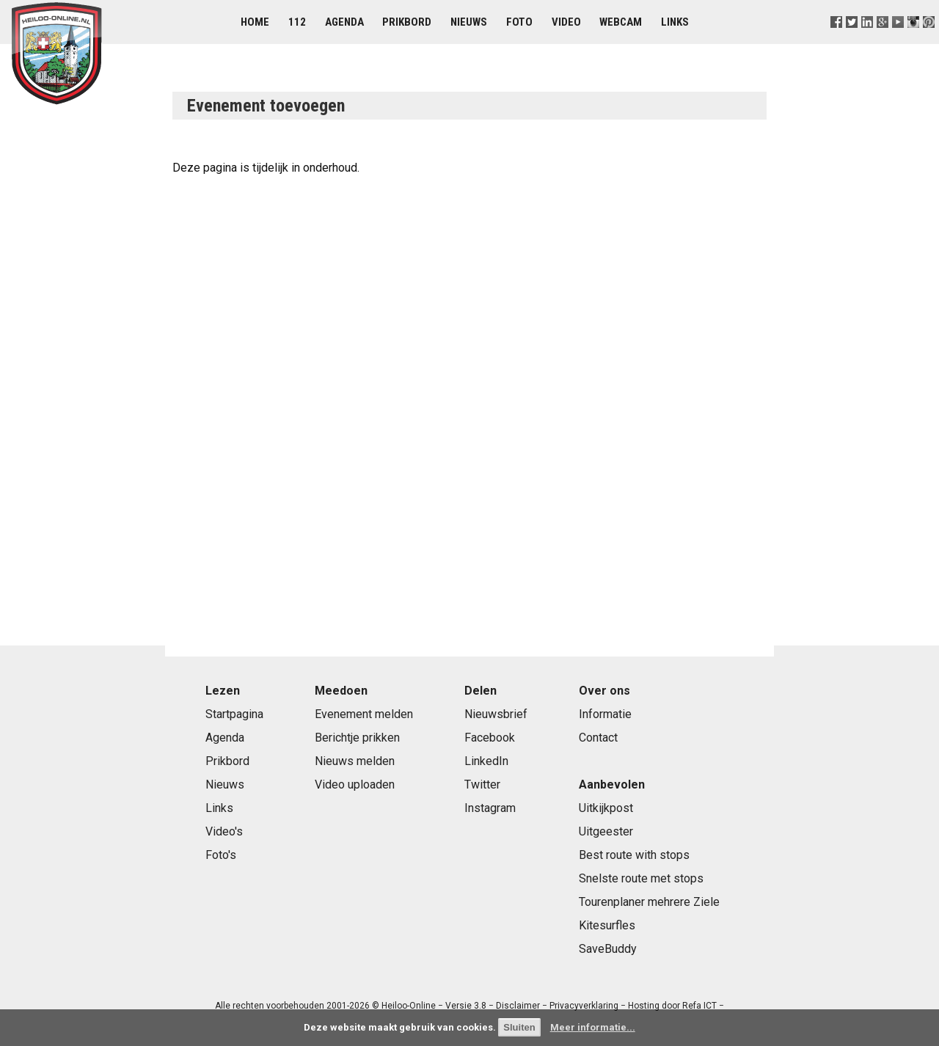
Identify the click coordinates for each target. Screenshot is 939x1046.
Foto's (220, 855)
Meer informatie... (592, 1027)
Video (566, 22)
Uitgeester (606, 831)
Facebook (489, 738)
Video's (224, 831)
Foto (519, 22)
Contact (598, 738)
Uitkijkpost (606, 808)
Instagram (490, 808)
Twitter (482, 784)
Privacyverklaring (583, 1006)
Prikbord (406, 22)
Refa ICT (699, 1006)
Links (675, 22)
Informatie (605, 714)
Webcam (620, 22)
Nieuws (468, 22)
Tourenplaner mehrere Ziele (649, 902)
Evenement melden (364, 714)
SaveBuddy (608, 949)
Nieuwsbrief (495, 714)
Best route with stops (634, 855)
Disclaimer (518, 1006)
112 (297, 22)
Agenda (344, 22)
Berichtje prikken (357, 738)
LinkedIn (486, 761)
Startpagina (234, 714)
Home (255, 22)
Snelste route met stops (641, 878)
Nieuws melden (355, 761)
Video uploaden (355, 784)
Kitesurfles (607, 925)
